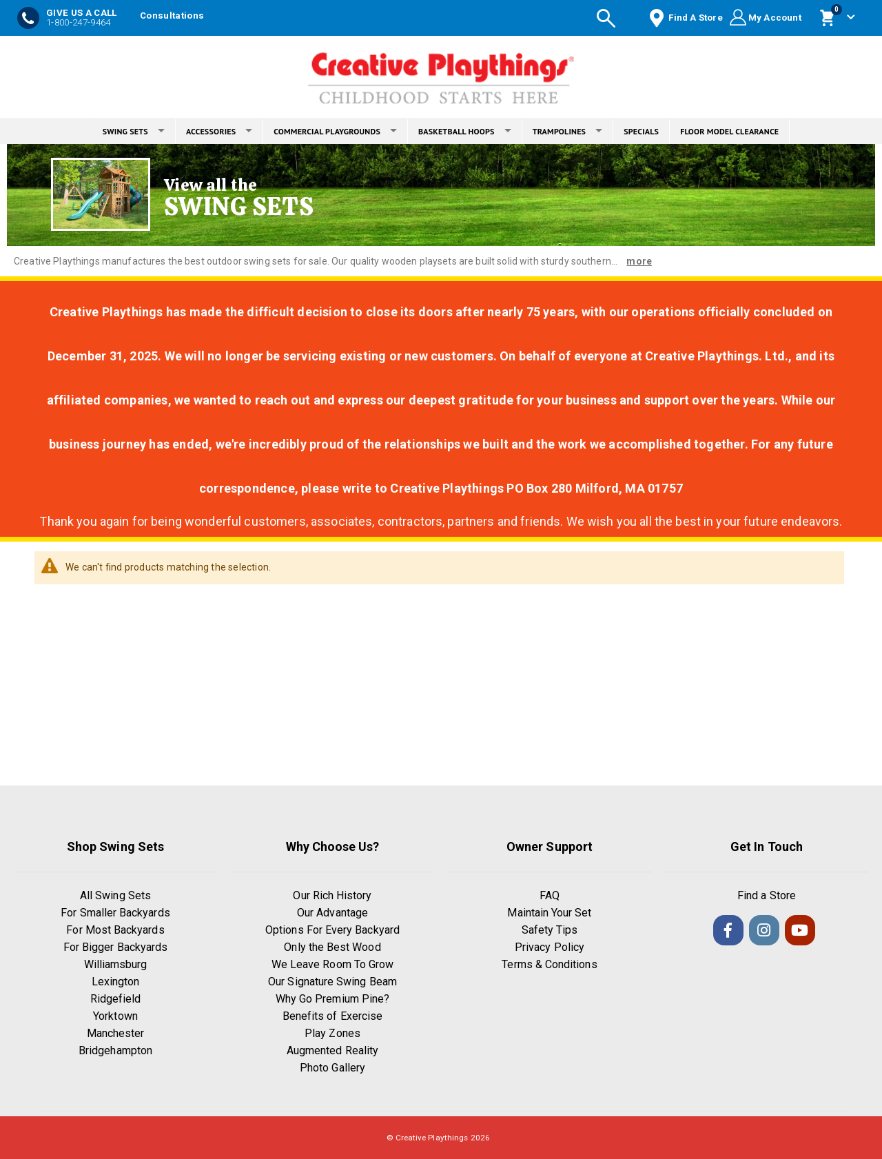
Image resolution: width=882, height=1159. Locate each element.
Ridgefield (115, 998)
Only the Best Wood (332, 947)
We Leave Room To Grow (332, 964)
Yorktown (115, 1016)
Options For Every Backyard (332, 929)
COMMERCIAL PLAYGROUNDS (335, 131)
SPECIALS (641, 131)
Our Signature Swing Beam (332, 981)
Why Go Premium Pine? (332, 998)
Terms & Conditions (549, 964)
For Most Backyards (115, 929)
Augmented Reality (332, 1050)
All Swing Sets (115, 895)
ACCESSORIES (219, 131)
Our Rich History (332, 895)
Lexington (116, 981)
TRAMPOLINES (568, 131)
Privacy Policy (549, 947)
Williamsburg (115, 964)
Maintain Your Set (549, 912)
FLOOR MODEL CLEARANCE (729, 131)
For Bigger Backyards (115, 947)
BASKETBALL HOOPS (464, 131)
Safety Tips (550, 929)
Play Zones (332, 1033)
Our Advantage (332, 912)
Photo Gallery (332, 1067)
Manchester (116, 1033)
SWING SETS (134, 131)
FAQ (550, 895)
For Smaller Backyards (115, 912)
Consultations (172, 15)
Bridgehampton (115, 1050)
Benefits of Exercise (332, 1016)
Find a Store (766, 895)
